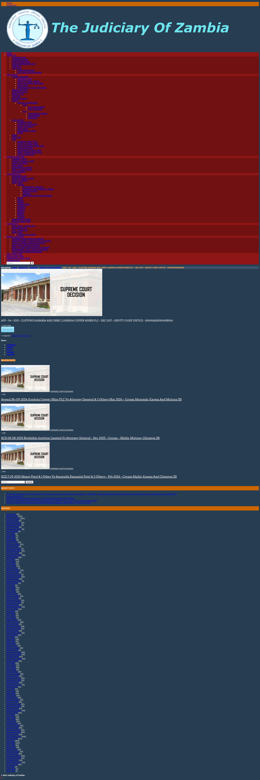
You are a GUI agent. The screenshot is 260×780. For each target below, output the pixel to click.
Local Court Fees (25, 155)
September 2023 (13, 581)
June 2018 (10, 717)
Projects (17, 68)
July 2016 (10, 767)
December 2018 (13, 704)
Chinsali (21, 207)
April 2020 (11, 670)
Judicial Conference (27, 103)
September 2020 (14, 659)
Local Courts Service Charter (27, 252)
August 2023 (12, 583)
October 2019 (12, 682)
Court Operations (21, 62)
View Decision (7, 329)
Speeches (32, 118)
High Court (22, 86)
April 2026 (11, 514)
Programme (34, 116)
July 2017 (10, 741)
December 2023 (13, 575)
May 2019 (10, 693)
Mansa (20, 213)
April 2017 (11, 747)
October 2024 (12, 553)
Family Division (30, 191)
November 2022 (13, 603)
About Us (11, 55)
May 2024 (10, 564)
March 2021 (11, 646)
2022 (25, 105)
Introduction (19, 58)
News (14, 135)
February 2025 (13, 544)
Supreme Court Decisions (50, 267)
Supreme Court (24, 79)
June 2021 (10, 639)
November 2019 (13, 680)
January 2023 (12, 598)
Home (9, 3)
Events (15, 101)
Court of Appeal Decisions (30, 83)
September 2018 (13, 711)
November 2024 (13, 551)
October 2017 (12, 734)
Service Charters (15, 237)
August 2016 (12, 765)
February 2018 (13, 726)
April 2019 (11, 695)
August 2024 (12, 557)
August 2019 (12, 687)
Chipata (21, 209)
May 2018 (10, 719)
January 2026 (12, 521)
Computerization (25, 70)
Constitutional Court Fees (30, 146)
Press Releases (19, 99)
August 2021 (12, 635)
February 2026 (13, 518)
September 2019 (13, 685)
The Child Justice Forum (29, 73)
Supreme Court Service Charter (28, 239)
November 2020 (13, 654)
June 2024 (11, 562)
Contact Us (11, 5)
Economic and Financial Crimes (38, 189)
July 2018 (10, 715)
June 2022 (10, 613)
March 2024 (12, 568)
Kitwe (20, 198)
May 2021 (10, 641)
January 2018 (12, 728)
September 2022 (13, 607)
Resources (12, 75)
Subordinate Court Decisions (31, 88)
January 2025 (12, 546)
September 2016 (13, 762)
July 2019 (10, 689)
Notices (16, 96)
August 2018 (12, 713)
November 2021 (13, 629)
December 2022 (13, 600)
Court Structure (15, 157)
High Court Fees (25, 148)
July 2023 (10, 585)
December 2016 (13, 756)
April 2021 (11, 644)
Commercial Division (33, 187)
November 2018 (13, 706)
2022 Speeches (35, 109)
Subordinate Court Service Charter (30, 250)
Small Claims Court (22, 170)
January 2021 (12, 650)
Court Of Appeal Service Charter (28, 243)
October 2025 (12, 527)
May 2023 (10, 590)
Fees (14, 140)
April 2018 (11, 721)
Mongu (20, 215)
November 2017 (13, 732)
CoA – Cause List (20, 230)
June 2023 (10, 587)
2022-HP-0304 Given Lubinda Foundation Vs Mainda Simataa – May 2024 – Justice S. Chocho (48, 503)
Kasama (21, 211)
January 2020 (12, 676)
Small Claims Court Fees (29, 153)
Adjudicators (13, 174)
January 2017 (12, 754)
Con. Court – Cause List (23, 226)
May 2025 (10, 538)
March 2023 (11, 594)
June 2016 (10, 769)
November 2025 (13, 525)
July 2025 (10, 534)
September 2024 (13, 555)
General (27, 194)
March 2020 (12, 672)
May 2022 (10, 616)
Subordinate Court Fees (29, 150)
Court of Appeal (25, 127)
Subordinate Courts (22, 168)
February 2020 (13, 674)
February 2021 (12, 648)
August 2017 (12, 739)
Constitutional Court (28, 81)
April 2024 (11, 566)
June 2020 (11, 665)
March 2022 (11, 620)
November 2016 (13, 758)
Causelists (12, 224)
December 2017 (13, 730)
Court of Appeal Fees (27, 144)
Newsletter (18, 94)
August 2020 (12, 661)
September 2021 (13, 633)
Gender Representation (23, 64)
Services (16, 66)
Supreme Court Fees (27, 142)
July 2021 (10, 637)
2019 (25, 112)
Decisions (33, 267)
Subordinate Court (26, 131)
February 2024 (13, 570)
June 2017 (10, 743)
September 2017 (13, 736)
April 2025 (11, 540)
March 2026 (12, 516)
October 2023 (12, 579)
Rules (20, 133)
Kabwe (20, 202)
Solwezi (21, 217)
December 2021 (13, 626)
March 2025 (11, 542)
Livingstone (23, 204)
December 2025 (13, 523)
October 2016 (12, 760)
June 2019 (10, 691)
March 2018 (11, 724)
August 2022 (12, 609)
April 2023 (11, 592)
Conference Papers (37, 114)
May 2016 (10, 771)
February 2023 (13, 596)
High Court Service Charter (26, 245)
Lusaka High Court (26, 235)
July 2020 (10, 663)
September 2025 (13, 529)
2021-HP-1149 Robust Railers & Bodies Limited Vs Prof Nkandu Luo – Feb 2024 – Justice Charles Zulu (51, 500)
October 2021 (12, 631)
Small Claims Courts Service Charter (31, 248)
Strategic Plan (19, 92)
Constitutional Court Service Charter (31, 241)
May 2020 (11, 667)
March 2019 (11, 698)
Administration (20, 60)
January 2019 (12, 702)
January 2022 (12, 624)
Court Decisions (20, 77)
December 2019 (13, 678)
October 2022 (12, 605)
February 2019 (13, 700)
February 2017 (12, 752)
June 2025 (10, 536)
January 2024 (12, 572)
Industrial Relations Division (37, 196)
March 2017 (11, 749)
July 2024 (10, 559)
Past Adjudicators (21, 222)
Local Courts (18, 172)
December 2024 (13, 549)
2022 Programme (36, 107)
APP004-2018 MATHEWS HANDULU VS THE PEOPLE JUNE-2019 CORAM (40, 498)
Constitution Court (27, 124)
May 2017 (10, 745)
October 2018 (12, 708)
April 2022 (11, 618)
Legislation (17, 120)
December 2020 (13, 652)
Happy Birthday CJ (14, 496)
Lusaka (20, 185)
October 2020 (12, 657)
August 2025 (12, 531)
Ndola (20, 200)
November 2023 (13, 577)
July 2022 (10, 611)
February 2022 (13, 622)
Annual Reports (20, 90)
